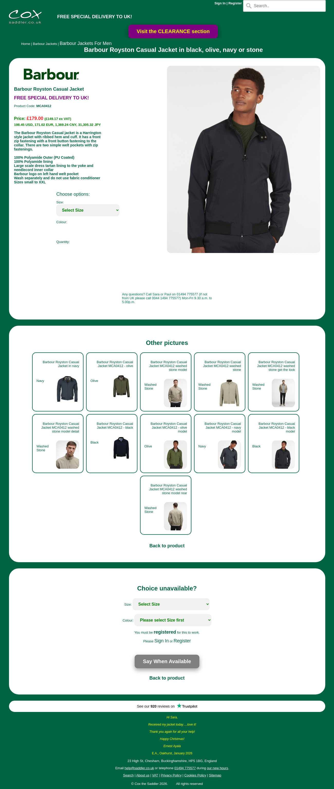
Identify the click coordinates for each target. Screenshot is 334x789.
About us (142, 775)
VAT (155, 775)
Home (25, 44)
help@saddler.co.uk (139, 768)
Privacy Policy (171, 775)
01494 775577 (185, 768)
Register (235, 3)
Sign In (220, 3)
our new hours (217, 768)
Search (128, 775)
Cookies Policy (195, 775)
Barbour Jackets (45, 44)
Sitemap (215, 775)
